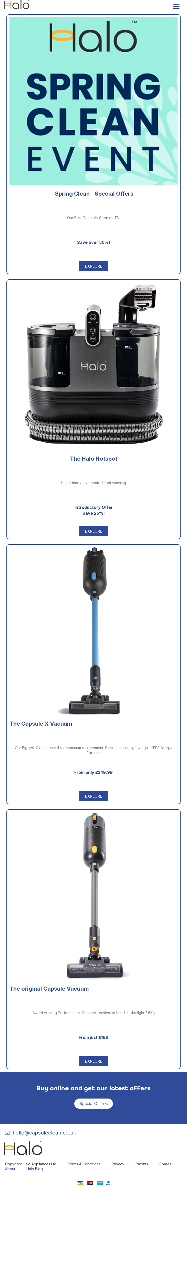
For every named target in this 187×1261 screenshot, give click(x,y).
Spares (165, 1164)
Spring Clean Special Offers (93, 193)
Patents (142, 1164)
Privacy (118, 1164)
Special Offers (94, 1103)
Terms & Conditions (84, 1164)
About (10, 1169)
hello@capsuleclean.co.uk (40, 1133)
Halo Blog (34, 1169)
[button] (93, 266)
